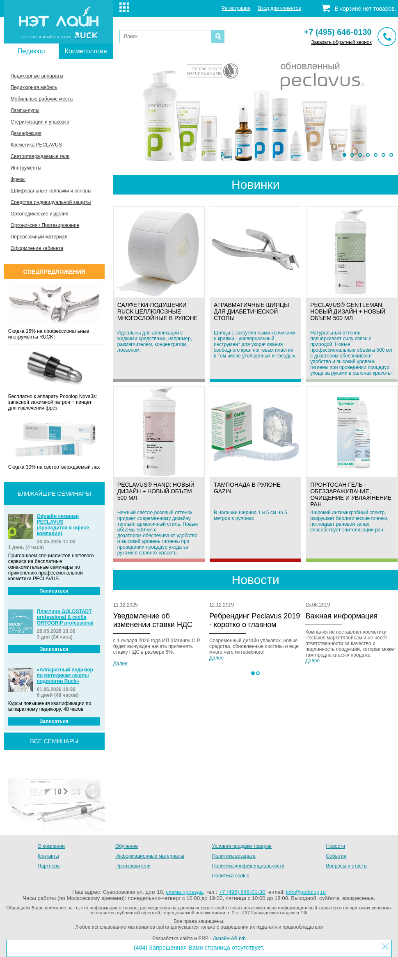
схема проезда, (185, 892)
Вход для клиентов (279, 8)
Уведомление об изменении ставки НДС (152, 620)
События (336, 856)
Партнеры (49, 866)
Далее (120, 663)
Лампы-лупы (25, 110)
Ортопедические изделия (40, 214)
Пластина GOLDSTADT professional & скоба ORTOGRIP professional (65, 617)
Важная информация (341, 616)
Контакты (48, 856)
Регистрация (236, 8)
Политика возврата (233, 856)
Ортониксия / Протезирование (45, 225)
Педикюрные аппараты (37, 76)
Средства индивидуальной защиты (51, 202)
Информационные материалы (149, 856)
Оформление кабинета (37, 248)
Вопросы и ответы (346, 866)
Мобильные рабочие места (42, 99)
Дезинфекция (26, 133)
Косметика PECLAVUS (36, 145)
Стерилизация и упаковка (40, 122)
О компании (51, 846)
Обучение (126, 846)
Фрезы (18, 179)
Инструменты (26, 168)
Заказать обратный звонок (341, 42)
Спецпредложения (54, 271)
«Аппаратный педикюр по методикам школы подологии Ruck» (65, 675)
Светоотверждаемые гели (40, 156)
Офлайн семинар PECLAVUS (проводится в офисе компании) (63, 524)
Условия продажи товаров (242, 846)
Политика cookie (230, 876)
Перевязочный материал (39, 237)
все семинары (54, 741)
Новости (335, 846)
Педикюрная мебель (34, 87)
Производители (133, 866)
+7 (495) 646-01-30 (242, 892)
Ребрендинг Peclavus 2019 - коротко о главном (254, 620)
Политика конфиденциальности (248, 866)
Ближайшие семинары (54, 493)
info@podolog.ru (306, 892)
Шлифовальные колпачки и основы (51, 191)
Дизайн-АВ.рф (229, 938)
